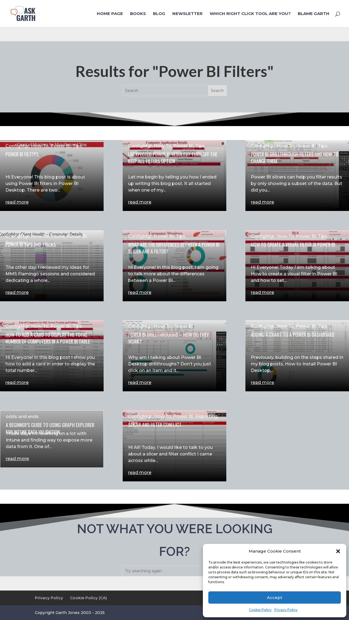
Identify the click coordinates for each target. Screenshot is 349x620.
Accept (274, 597)
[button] (338, 551)
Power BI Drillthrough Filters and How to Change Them (294, 158)
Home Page (110, 14)
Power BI (60, 145)
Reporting (16, 242)
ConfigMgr (17, 145)
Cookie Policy (260, 610)
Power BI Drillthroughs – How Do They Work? (168, 338)
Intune (57, 236)
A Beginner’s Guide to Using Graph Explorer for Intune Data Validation (50, 428)
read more (17, 202)
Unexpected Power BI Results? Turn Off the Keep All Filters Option (172, 158)
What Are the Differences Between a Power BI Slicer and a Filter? (173, 248)
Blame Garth (313, 14)
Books (138, 14)
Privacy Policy (285, 610)
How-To (40, 145)
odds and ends (22, 416)
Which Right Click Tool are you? (250, 14)
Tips (77, 145)
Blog (159, 14)
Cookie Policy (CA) (88, 597)
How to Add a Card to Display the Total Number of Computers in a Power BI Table (47, 338)
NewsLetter (187, 14)
